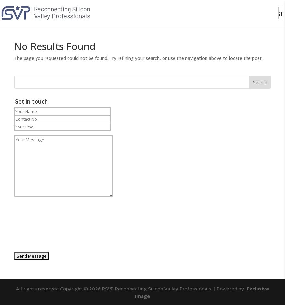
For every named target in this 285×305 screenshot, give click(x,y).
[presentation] (40, 226)
